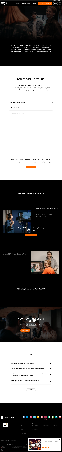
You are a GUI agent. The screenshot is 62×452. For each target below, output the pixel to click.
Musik (22, 429)
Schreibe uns (55, 425)
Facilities (33, 428)
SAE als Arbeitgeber (35, 425)
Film (21, 425)
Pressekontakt (55, 429)
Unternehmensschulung (24, 433)
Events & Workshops (46, 425)
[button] (2, 450)
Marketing (22, 428)
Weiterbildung (23, 432)
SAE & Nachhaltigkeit (35, 429)
